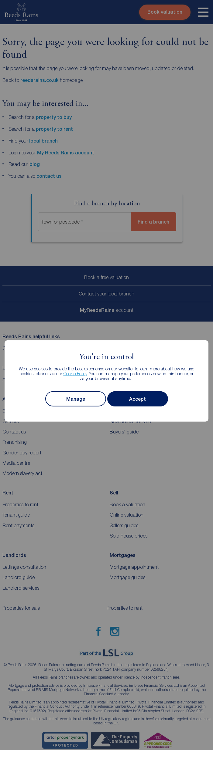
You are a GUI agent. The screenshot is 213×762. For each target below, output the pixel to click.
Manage (75, 399)
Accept (137, 399)
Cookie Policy (75, 373)
